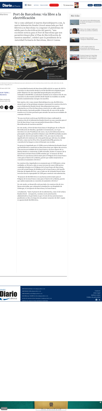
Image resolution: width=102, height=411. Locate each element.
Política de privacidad (93, 297)
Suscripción (97, 5)
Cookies (4, 408)
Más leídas (75, 15)
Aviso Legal (96, 293)
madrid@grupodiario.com (36, 293)
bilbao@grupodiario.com (35, 291)
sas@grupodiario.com (47, 298)
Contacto (97, 291)
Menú (29, 5)
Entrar (90, 5)
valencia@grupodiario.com (41, 296)
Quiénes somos (95, 295)
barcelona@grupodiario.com (38, 288)
